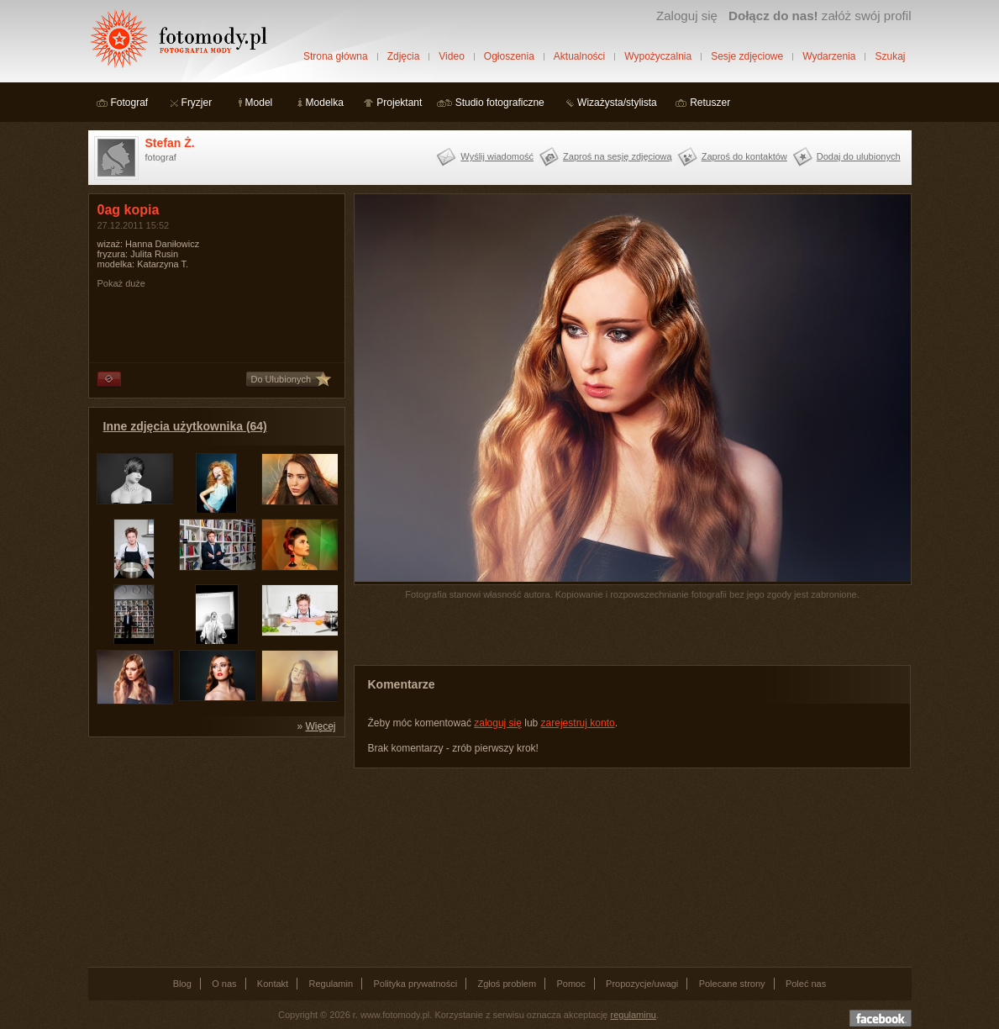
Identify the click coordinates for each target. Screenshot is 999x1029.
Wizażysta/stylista (617, 102)
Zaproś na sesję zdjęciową (617, 156)
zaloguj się (498, 723)
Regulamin (331, 984)
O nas (224, 984)
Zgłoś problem (506, 984)
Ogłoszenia (509, 56)
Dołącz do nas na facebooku (880, 1018)
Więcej (320, 726)
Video (451, 56)
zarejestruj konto (578, 723)
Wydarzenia (828, 56)
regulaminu (633, 1015)
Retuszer (710, 102)
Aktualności (579, 56)
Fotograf (130, 102)
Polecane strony (732, 984)
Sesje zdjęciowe (747, 56)
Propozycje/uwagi (642, 984)
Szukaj (890, 56)
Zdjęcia (403, 56)
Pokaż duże (121, 283)
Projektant (399, 102)
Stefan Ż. (170, 143)
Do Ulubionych (281, 379)
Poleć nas (806, 984)
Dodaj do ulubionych (859, 156)
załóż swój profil (819, 15)
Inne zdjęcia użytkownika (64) (185, 426)
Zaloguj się (687, 15)
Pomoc (571, 984)
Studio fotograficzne (499, 102)
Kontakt (272, 984)
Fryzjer (197, 102)
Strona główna (335, 56)
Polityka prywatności (415, 984)
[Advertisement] (214, 851)
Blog (182, 984)
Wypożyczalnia (657, 56)
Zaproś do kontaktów (744, 156)
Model (259, 102)
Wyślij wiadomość (497, 156)
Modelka (325, 102)
